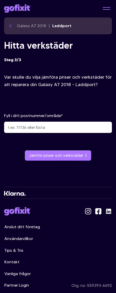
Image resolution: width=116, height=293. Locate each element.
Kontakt (11, 261)
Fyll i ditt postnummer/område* (58, 123)
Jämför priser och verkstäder (58, 155)
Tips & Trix (13, 250)
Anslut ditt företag (22, 226)
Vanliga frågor (17, 273)
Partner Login (16, 285)
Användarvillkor (18, 238)
